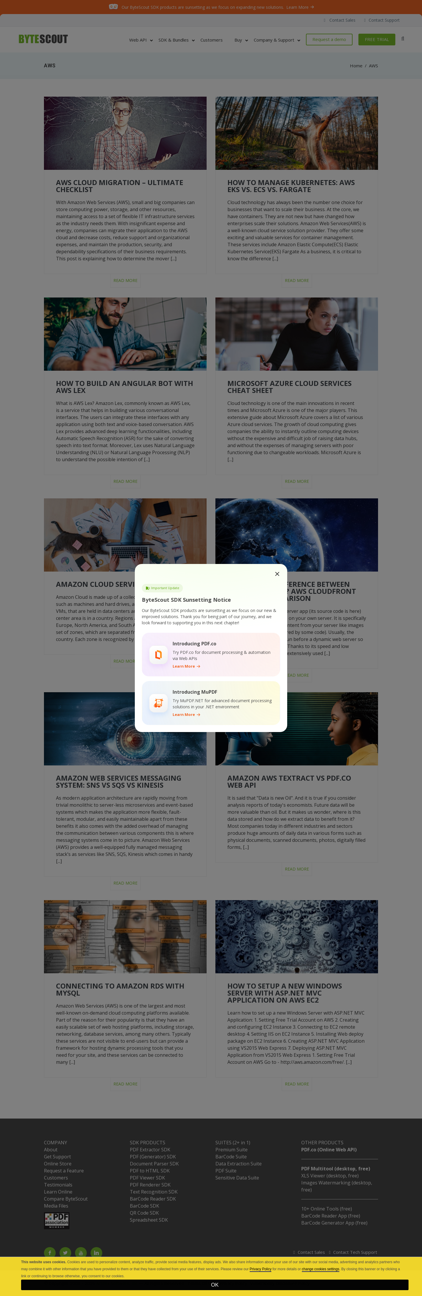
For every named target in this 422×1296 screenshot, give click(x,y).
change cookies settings (320, 1269)
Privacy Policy (261, 1269)
